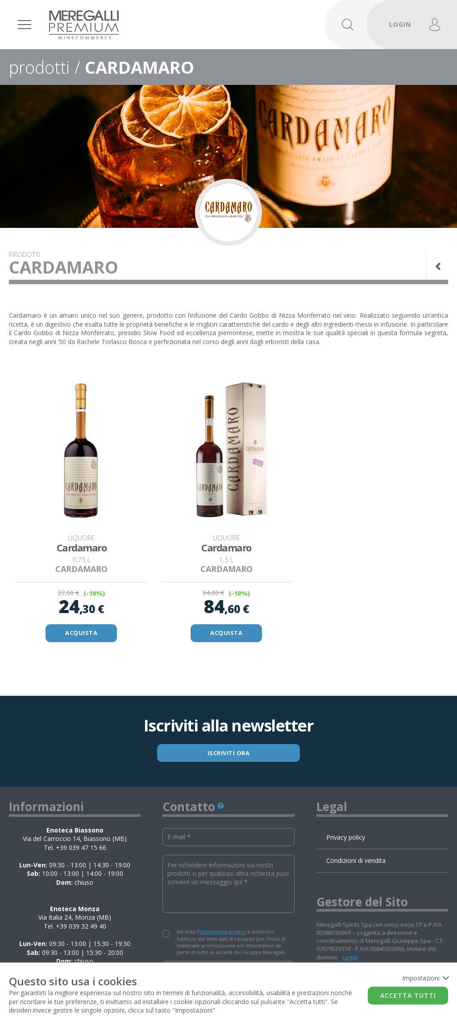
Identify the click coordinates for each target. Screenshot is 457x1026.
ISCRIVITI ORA (229, 753)
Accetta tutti (408, 995)
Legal (350, 957)
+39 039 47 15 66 (81, 847)
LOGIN (400, 24)
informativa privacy (222, 931)
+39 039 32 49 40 (81, 926)
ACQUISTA (81, 633)
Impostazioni (425, 978)
